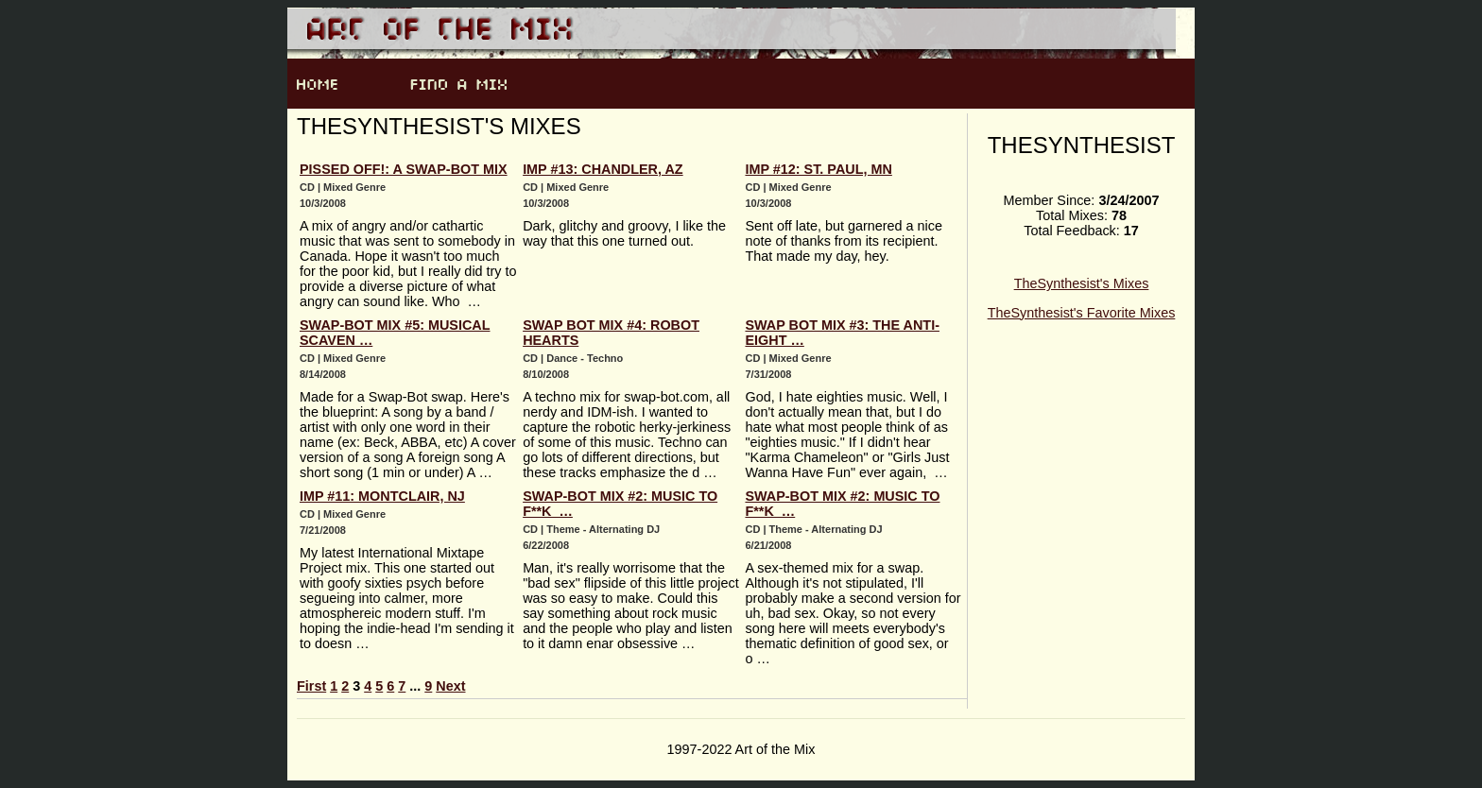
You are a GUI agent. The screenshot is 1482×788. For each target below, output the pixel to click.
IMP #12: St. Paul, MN (818, 169)
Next (450, 686)
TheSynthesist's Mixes (1081, 283)
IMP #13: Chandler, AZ (603, 169)
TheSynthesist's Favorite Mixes (1082, 312)
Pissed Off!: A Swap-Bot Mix (404, 169)
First (311, 686)
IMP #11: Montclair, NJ (382, 496)
